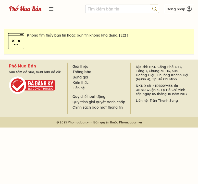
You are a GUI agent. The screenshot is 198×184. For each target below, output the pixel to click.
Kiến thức (80, 82)
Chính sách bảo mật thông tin (97, 107)
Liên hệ (78, 88)
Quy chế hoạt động (88, 96)
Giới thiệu (80, 66)
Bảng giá (80, 77)
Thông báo (81, 72)
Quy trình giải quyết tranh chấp (98, 102)
